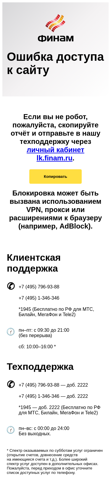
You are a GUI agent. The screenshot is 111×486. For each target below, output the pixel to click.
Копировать (55, 176)
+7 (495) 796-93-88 (39, 286)
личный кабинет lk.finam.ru (55, 154)
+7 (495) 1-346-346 (39, 298)
